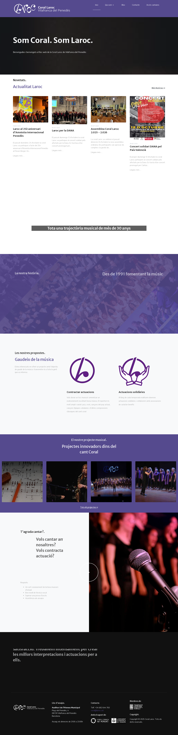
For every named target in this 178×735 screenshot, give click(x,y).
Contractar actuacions (80, 392)
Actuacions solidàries (132, 392)
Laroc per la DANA (63, 130)
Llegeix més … (18, 156)
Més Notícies (158, 88)
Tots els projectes (89, 507)
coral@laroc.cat (97, 710)
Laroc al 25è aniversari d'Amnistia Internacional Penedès (28, 132)
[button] (110, 5)
